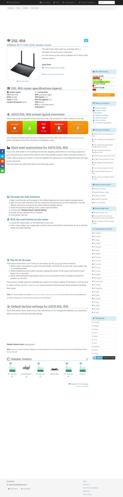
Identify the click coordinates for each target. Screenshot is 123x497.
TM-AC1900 (97, 278)
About (85, 481)
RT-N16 (95, 312)
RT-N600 (96, 240)
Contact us (86, 484)
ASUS (25, 8)
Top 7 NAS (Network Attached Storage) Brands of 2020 (102, 146)
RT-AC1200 (96, 261)
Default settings (100, 115)
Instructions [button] (69, 2)
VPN (56, 2)
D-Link (95, 353)
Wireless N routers (99, 195)
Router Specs (99, 108)
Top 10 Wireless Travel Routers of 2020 (103, 140)
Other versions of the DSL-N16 (53, 74)
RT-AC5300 (96, 247)
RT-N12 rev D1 (97, 281)
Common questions (102, 123)
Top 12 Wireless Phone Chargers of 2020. (103, 222)
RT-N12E (95, 295)
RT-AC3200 (96, 264)
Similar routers (100, 118)
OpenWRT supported (100, 199)
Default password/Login (53, 68)
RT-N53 (95, 302)
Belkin (95, 336)
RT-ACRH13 (96, 233)
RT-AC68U (96, 274)
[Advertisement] (47, 25)
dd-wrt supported (98, 202)
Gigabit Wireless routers (100, 192)
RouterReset (13, 2)
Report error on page (78, 385)
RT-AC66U (96, 299)
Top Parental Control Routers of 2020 (103, 163)
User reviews (99, 120)
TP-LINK (95, 322)
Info (18, 8)
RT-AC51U (96, 267)
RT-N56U (96, 309)
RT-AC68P (96, 243)
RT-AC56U (96, 285)
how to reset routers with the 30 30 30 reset (45, 294)
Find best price (103, 95)
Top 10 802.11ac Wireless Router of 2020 (103, 178)
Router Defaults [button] (87, 2)
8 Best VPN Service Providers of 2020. (103, 135)
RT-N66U (96, 305)
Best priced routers (99, 189)
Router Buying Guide (75, 138)
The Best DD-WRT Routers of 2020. (102, 172)
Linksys (95, 329)
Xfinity (95, 350)
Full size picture (23, 81)
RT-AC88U (96, 236)
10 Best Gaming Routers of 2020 (103, 159)
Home (10, 8)
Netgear (95, 326)
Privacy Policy (87, 494)
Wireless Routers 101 (99, 212)
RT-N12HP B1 (97, 288)
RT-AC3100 (96, 257)
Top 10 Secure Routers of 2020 (102, 168)
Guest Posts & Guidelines (91, 488)
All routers (44, 2)
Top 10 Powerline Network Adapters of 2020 (101, 151)
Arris (94, 343)
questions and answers (30, 285)
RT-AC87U (96, 271)
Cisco (95, 339)
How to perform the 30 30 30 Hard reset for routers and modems (103, 217)
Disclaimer (86, 491)
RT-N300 (96, 250)
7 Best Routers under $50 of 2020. (103, 156)
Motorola (96, 346)
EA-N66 (95, 292)
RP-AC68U (96, 254)
